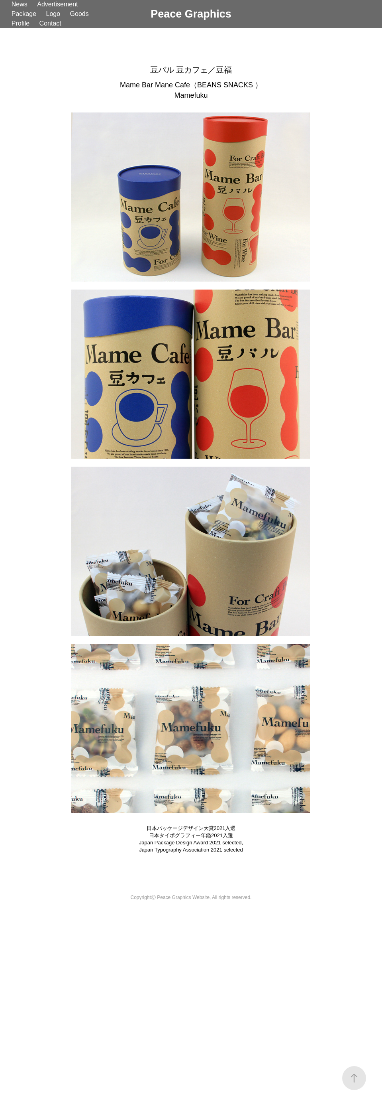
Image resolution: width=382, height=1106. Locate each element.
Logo (53, 13)
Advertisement (57, 4)
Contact (50, 23)
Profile (20, 23)
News (19, 4)
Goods (79, 13)
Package (24, 13)
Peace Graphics (191, 14)
